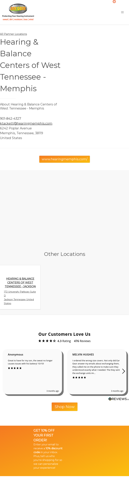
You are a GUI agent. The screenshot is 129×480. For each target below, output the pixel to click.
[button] (122, 12)
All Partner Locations (13, 34)
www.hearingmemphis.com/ (64, 159)
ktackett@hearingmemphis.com (26, 123)
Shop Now (65, 406)
